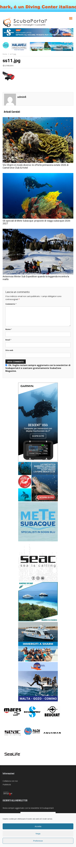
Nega (38, 833)
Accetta (38, 826)
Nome (8, 329)
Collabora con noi (10, 781)
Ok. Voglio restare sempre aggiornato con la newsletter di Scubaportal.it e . (37, 368)
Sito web (9, 350)
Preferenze (38, 841)
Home (5, 54)
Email (8, 340)
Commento (10, 304)
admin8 (21, 97)
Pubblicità (7, 784)
